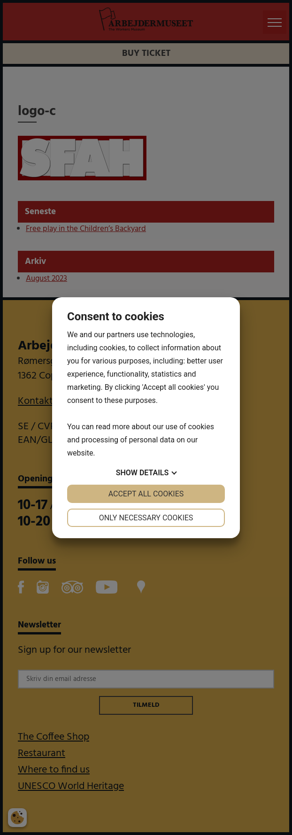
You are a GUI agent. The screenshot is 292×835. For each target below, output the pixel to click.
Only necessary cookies (146, 517)
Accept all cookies (146, 493)
